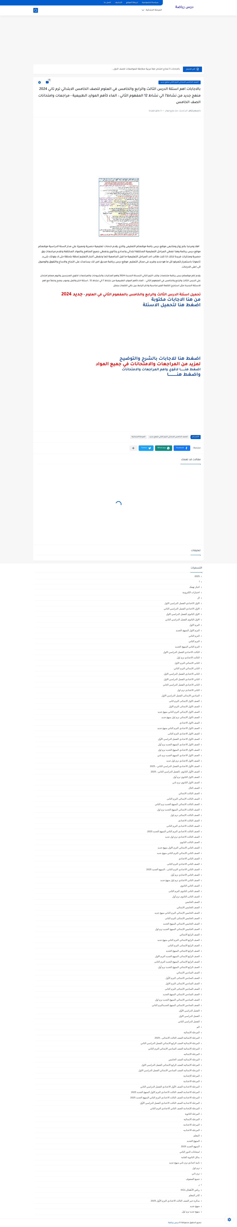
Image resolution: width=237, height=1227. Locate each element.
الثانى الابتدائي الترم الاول (187, 663)
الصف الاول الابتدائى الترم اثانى (184, 701)
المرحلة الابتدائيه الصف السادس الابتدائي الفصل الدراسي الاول (169, 1070)
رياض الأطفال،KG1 (190, 1190)
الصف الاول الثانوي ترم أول (186, 777)
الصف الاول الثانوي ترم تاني (186, 782)
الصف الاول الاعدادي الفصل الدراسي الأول (179, 739)
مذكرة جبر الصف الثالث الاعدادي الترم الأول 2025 (175, 1200)
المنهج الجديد (193, 1141)
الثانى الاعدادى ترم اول (188, 690)
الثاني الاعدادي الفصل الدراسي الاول (182, 679)
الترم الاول (194, 625)
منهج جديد (195, 1206)
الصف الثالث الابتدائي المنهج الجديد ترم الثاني (177, 804)
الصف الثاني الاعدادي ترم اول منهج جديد (180, 880)
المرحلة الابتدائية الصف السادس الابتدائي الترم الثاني (174, 1048)
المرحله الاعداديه (191, 1130)
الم (198, 1027)
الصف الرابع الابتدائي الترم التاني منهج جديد (178, 940)
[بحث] (35, 10)
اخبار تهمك (194, 587)
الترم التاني (194, 635)
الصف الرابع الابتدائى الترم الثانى (184, 945)
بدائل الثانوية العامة (190, 1157)
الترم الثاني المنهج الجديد (187, 646)
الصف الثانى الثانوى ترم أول (186, 896)
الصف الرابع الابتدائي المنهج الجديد (183, 951)
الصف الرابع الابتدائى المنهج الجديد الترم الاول (177, 956)
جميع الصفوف (193, 1179)
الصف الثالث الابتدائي (189, 793)
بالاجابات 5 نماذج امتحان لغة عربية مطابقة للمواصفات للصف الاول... (146, 69)
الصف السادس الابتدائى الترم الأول (183, 978)
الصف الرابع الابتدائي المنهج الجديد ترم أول (179, 967)
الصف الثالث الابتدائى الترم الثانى (183, 798)
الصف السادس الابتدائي (188, 972)
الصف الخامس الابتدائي (188, 907)
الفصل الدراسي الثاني (189, 1021)
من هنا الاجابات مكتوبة (176, 300)
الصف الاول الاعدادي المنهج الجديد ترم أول (179, 744)
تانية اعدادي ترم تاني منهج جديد (184, 1162)
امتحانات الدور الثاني (190, 1151)
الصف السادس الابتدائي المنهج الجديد (181, 994)
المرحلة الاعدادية (191, 1081)
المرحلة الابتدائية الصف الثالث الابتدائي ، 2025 (177, 1037)
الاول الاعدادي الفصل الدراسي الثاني (182, 608)
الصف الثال (194, 788)
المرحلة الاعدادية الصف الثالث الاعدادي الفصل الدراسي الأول (170, 1103)
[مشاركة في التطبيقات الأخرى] (133, 448)
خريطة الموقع (132, 3)
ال (198, 597)
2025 (197, 576)
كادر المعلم (194, 1195)
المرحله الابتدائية (192, 1119)
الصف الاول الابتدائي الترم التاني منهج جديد (179, 711)
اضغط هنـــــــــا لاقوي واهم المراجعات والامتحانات (161, 370)
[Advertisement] (118, 40)
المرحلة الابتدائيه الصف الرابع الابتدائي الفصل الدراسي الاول (170, 1065)
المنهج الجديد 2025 (190, 1146)
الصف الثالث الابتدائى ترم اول (185, 815)
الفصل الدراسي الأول (189, 1010)
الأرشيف (118, 3)
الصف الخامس (192, 902)
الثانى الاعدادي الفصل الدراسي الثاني (181, 684)
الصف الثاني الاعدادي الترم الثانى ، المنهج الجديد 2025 (173, 869)
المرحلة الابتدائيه (192, 1054)
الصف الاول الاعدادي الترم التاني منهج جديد (178, 728)
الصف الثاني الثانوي (190, 885)
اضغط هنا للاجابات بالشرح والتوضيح (160, 358)
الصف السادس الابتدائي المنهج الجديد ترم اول (177, 999)
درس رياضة (184, 7)
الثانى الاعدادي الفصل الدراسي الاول (182, 673)
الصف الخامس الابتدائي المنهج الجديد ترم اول (177, 929)
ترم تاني (196, 1173)
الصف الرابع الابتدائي (190, 934)
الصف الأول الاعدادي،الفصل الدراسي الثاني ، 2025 (175, 766)
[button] (182, 448)
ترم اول (196, 1168)
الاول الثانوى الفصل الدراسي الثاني (182, 619)
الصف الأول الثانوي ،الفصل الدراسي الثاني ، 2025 (175, 771)
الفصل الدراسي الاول (189, 1016)
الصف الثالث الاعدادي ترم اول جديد (182, 836)
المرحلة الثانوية (192, 1113)
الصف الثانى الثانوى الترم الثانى (184, 891)
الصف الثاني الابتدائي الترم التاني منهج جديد (178, 853)
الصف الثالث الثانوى (190, 842)
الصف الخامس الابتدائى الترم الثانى (182, 918)
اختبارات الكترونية (191, 592)
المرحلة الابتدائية (154, 10)
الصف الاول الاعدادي (190, 722)
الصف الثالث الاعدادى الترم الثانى (183, 826)
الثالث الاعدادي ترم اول (188, 657)
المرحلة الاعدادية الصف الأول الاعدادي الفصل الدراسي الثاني (170, 1086)
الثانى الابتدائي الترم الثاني (187, 668)
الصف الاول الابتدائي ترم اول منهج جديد (180, 717)
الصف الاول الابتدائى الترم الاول (184, 706)
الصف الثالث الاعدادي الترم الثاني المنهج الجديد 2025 (173, 831)
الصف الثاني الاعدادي (189, 858)
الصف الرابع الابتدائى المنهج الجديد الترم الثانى (177, 961)
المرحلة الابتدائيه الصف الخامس (184, 1059)
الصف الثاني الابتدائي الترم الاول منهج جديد (179, 847)
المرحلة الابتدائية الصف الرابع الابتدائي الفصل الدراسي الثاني (170, 1043)
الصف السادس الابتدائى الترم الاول (183, 983)
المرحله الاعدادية (191, 1124)
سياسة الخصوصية (150, 3)
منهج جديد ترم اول (191, 1211)
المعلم (196, 1135)
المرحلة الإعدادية (191, 1075)
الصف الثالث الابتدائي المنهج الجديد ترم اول (178, 809)
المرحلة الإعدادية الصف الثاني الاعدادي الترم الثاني (175, 1108)
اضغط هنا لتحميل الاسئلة (172, 305)
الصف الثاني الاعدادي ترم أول (185, 874)
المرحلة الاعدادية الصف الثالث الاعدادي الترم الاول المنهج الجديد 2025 (165, 1092)
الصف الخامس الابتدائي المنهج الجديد (181, 923)
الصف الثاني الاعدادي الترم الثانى (183, 864)
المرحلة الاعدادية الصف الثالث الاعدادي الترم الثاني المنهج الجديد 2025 (165, 1097)
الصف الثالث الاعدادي (189, 820)
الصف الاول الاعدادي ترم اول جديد (183, 760)
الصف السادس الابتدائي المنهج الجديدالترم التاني (176, 1005)
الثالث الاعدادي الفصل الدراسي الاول (181, 652)
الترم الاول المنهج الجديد (188, 630)
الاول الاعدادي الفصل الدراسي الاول (182, 603)
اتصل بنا (107, 3)
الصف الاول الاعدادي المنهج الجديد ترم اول (179, 750)
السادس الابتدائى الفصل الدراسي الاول (181, 695)
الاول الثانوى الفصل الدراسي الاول (183, 614)
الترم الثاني (194, 641)
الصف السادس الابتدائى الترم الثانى (182, 989)
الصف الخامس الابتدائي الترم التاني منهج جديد (179, 82)
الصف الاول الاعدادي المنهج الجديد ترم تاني (178, 755)
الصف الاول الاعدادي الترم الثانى (184, 733)
